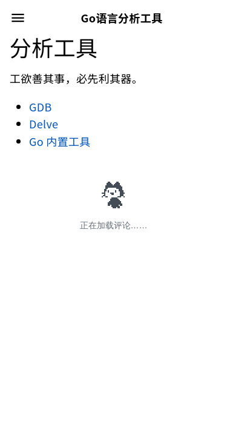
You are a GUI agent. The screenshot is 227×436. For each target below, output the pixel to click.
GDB (40, 106)
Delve (43, 123)
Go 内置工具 (60, 141)
